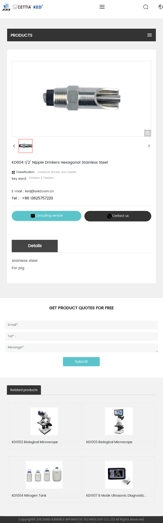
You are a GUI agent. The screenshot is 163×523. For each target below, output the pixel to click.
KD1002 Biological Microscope (35, 442)
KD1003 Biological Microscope (109, 442)
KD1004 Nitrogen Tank (29, 495)
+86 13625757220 (37, 198)
